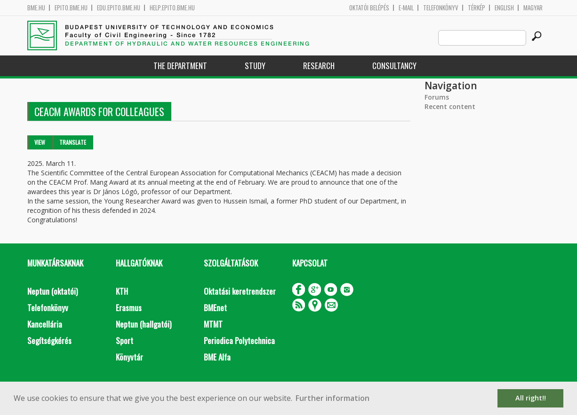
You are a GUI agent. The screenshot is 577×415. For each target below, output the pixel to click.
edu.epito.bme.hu (118, 8)
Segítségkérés (49, 340)
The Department (180, 65)
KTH (122, 291)
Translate (72, 142)
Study (255, 65)
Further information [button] (332, 398)
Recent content (450, 106)
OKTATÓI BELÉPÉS (369, 8)
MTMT (213, 324)
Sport (124, 340)
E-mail (406, 8)
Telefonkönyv (440, 8)
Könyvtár (129, 357)
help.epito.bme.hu (172, 8)
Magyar (533, 8)
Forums (437, 97)
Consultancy (394, 65)
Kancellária (44, 324)
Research (319, 65)
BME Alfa (217, 357)
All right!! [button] (530, 397)
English (504, 8)
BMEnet (215, 307)
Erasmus (129, 307)
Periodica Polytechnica (239, 340)
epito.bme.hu (71, 8)
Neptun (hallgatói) (143, 324)
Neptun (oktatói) (52, 291)
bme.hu (36, 8)
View (39, 142)
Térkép (476, 8)
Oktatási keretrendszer (240, 291)
